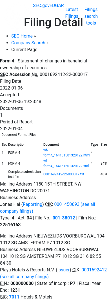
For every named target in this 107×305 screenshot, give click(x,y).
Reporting (32, 204)
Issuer (63, 270)
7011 (14, 297)
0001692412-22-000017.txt (63, 174)
